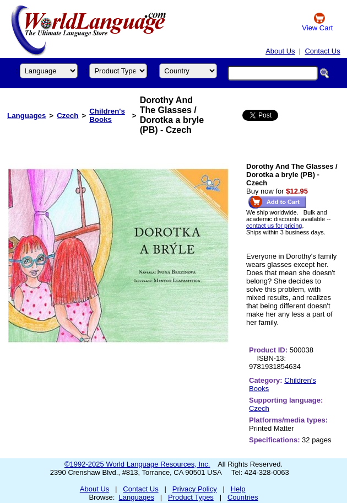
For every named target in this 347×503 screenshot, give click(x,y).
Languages (26, 115)
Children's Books (107, 115)
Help (238, 489)
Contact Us (322, 51)
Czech (67, 115)
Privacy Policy (194, 489)
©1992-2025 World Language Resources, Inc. (137, 464)
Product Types (191, 497)
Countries (242, 497)
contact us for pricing (274, 225)
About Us (280, 51)
